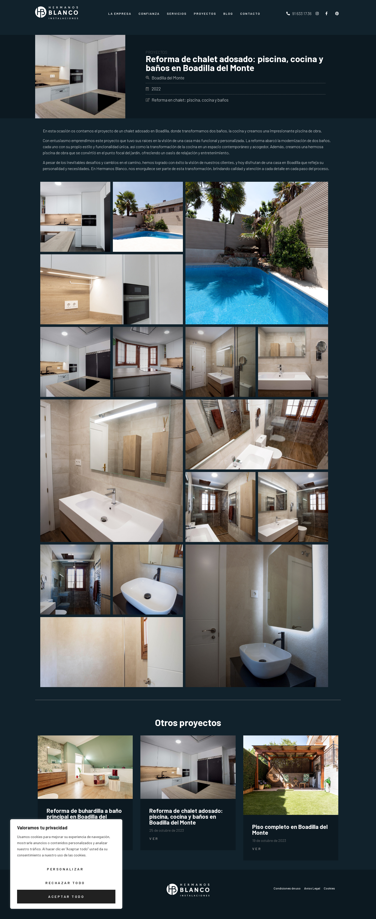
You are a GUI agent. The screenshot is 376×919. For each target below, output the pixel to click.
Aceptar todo (66, 896)
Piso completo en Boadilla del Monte (290, 829)
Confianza (149, 13)
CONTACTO (250, 13)
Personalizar (65, 869)
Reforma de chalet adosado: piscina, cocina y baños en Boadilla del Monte (186, 816)
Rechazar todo (65, 883)
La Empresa (119, 13)
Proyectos (205, 13)
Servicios (177, 13)
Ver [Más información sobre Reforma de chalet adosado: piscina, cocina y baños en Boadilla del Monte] (154, 838)
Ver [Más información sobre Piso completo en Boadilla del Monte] (257, 848)
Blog (228, 13)
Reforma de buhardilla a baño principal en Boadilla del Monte (84, 816)
